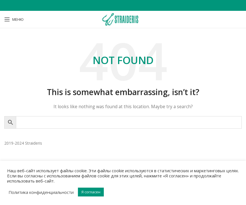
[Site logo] (123, 19)
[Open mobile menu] (13, 19)
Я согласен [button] (90, 191)
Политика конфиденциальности (41, 192)
